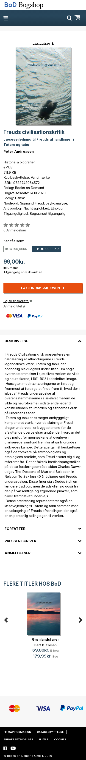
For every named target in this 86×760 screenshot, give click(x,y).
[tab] (43, 338)
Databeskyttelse (50, 732)
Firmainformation (17, 732)
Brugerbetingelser (18, 739)
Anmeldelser (18, 553)
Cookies (60, 739)
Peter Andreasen (18, 151)
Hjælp (43, 739)
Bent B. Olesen (45, 645)
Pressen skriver (20, 541)
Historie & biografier (19, 162)
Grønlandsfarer (45, 639)
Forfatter (15, 529)
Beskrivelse (16, 341)
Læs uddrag (41, 43)
